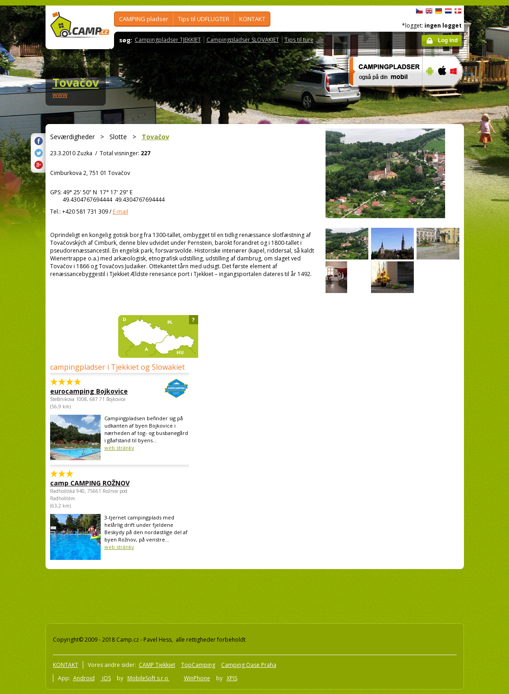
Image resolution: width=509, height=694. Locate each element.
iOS (106, 678)
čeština (419, 11)
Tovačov (75, 82)
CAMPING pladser (143, 19)
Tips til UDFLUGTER (203, 19)
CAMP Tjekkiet (157, 665)
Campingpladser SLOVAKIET (242, 40)
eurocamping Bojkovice (94, 391)
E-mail (120, 211)
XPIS (232, 678)
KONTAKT (252, 19)
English (429, 11)
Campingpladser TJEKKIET (168, 40)
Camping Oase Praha (248, 665)
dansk (458, 11)
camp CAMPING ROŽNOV (90, 483)
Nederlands (448, 11)
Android (84, 678)
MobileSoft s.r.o (148, 678)
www (60, 94)
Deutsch (438, 11)
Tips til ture (299, 40)
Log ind (448, 40)
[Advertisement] (210, 594)
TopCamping (198, 665)
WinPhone (197, 678)
